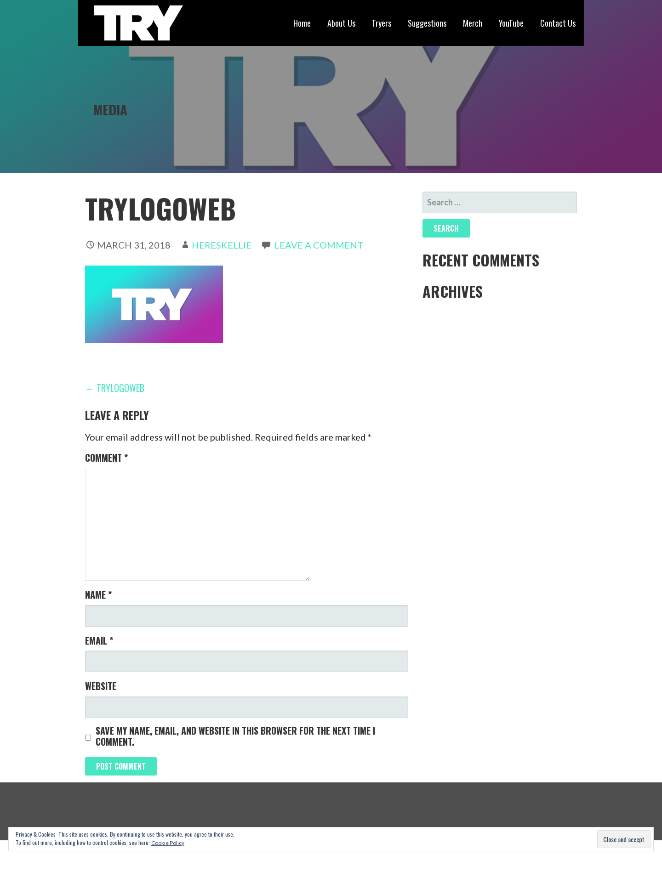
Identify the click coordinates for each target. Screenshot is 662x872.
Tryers (381, 23)
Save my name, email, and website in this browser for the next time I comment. (235, 736)
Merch (472, 23)
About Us (341, 23)
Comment (106, 457)
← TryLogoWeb (114, 388)
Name (98, 594)
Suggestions (427, 23)
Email (99, 640)
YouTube (511, 23)
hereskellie (221, 244)
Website (100, 686)
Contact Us (558, 23)
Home (302, 23)
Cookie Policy (167, 842)
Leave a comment (318, 244)
